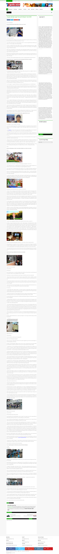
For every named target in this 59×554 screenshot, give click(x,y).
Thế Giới (24, 9)
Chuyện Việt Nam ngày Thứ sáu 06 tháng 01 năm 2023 (19, 17)
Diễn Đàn (20, 9)
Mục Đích (32, 9)
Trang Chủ (10, 9)
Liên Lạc (37, 9)
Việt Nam (15, 9)
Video (29, 9)
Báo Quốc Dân (9, 506)
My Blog (41, 9)
